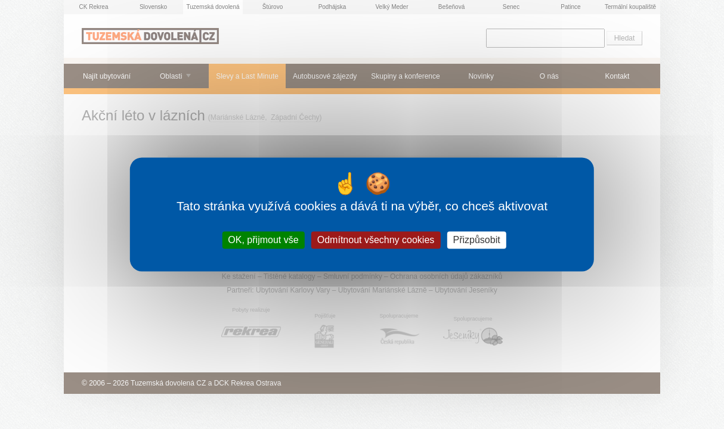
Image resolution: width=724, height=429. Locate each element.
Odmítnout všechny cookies (376, 240)
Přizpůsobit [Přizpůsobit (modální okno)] (476, 240)
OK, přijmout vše (263, 240)
